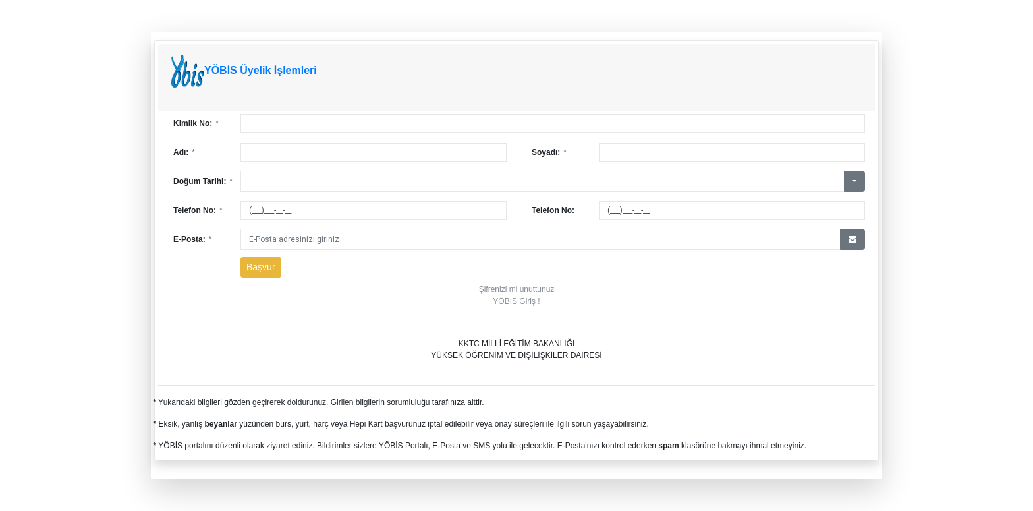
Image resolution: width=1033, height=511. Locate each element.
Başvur (260, 267)
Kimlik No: (196, 123)
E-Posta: (192, 239)
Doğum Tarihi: (203, 181)
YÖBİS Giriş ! (516, 301)
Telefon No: (198, 210)
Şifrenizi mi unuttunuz (517, 289)
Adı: (184, 152)
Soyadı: (549, 152)
